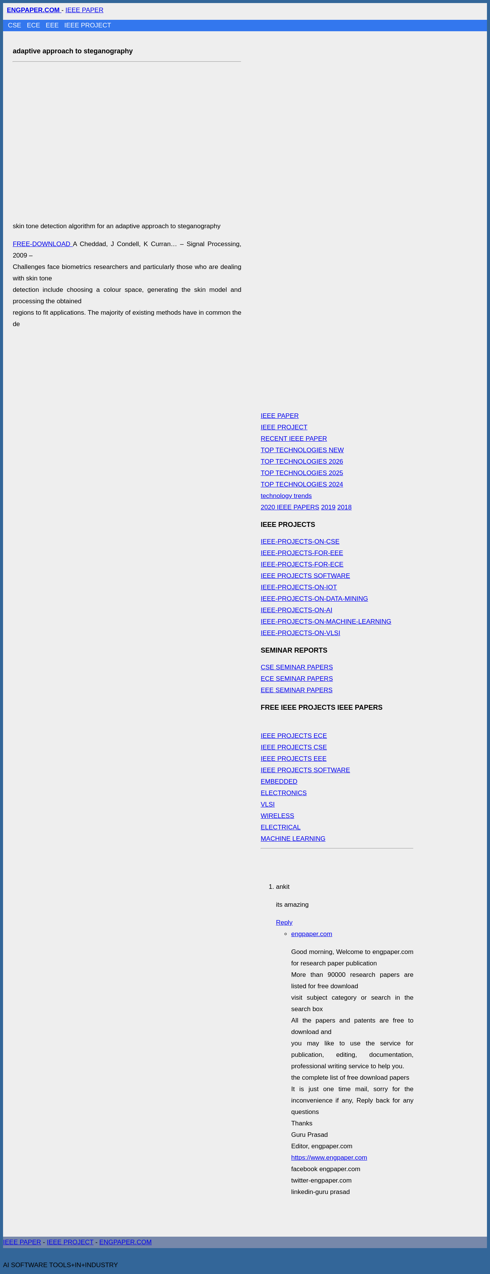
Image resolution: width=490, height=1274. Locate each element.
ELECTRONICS (284, 793)
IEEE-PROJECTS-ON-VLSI (300, 633)
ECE (34, 25)
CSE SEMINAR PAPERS (297, 667)
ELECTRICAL (281, 827)
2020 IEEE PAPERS (290, 507)
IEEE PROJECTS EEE (294, 758)
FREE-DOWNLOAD (43, 244)
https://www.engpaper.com (329, 1157)
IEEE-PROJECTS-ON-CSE (300, 541)
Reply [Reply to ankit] (284, 922)
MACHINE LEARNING (293, 838)
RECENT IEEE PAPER (294, 438)
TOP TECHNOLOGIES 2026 (302, 461)
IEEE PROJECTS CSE (294, 747)
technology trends (286, 495)
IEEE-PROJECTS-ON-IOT (299, 587)
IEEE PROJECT (87, 25)
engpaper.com (311, 934)
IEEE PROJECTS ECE (294, 735)
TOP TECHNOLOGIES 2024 (302, 484)
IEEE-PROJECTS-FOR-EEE (302, 553)
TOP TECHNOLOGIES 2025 (302, 473)
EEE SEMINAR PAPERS (297, 690)
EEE (53, 25)
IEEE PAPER (85, 10)
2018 (344, 507)
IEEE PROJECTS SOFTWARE (305, 575)
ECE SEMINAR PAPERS (297, 678)
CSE (15, 25)
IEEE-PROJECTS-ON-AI (296, 610)
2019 (328, 507)
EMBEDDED (279, 781)
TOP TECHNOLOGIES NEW (302, 450)
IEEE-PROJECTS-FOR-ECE (302, 564)
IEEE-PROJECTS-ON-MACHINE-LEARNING (326, 621)
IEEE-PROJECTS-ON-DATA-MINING (314, 598)
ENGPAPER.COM (125, 1242)
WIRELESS (277, 815)
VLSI (268, 804)
